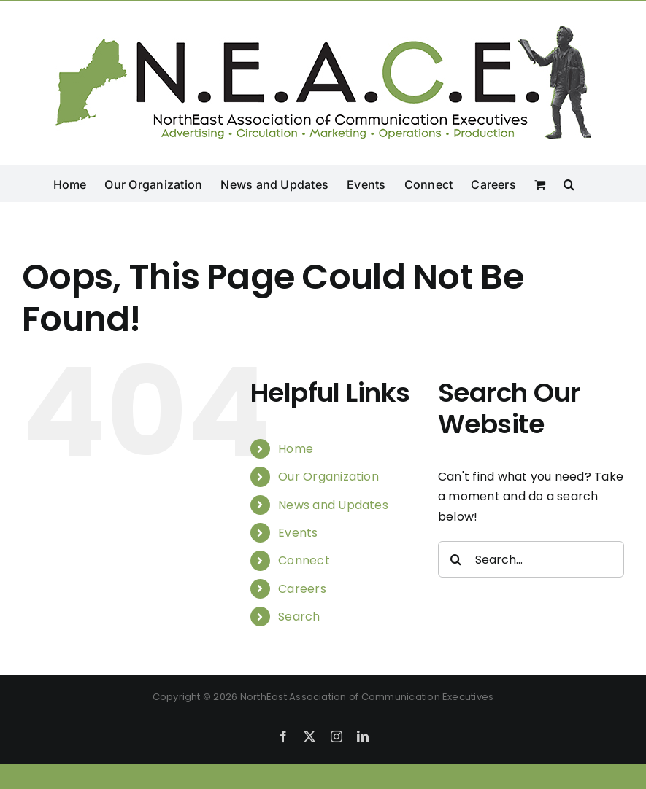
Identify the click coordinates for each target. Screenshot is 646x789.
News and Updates (333, 505)
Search (299, 616)
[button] (569, 183)
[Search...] (531, 559)
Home (295, 448)
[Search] (456, 559)
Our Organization (328, 476)
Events (298, 532)
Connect (304, 560)
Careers (302, 588)
